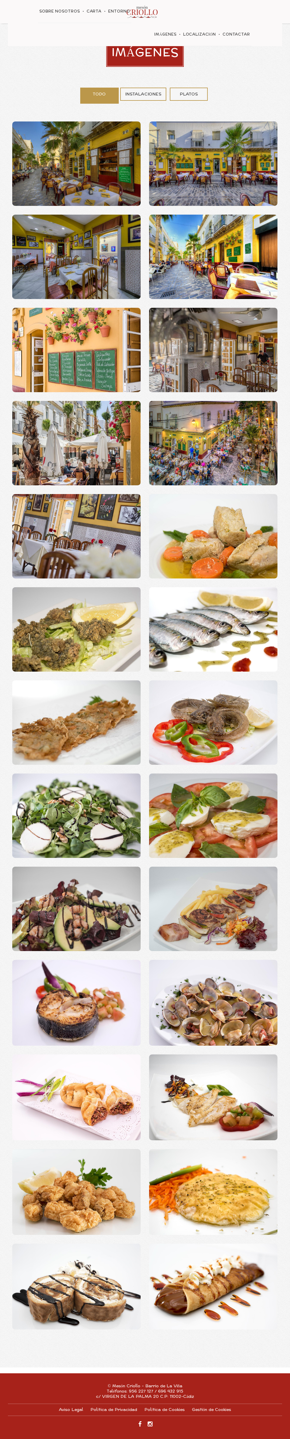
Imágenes (165, 34)
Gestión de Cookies (211, 1409)
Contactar (236, 34)
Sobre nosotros (59, 11)
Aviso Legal (71, 1409)
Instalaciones (143, 94)
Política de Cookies (164, 1409)
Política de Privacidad (113, 1409)
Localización (199, 34)
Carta (94, 11)
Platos (189, 94)
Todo (99, 94)
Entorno (119, 11)
